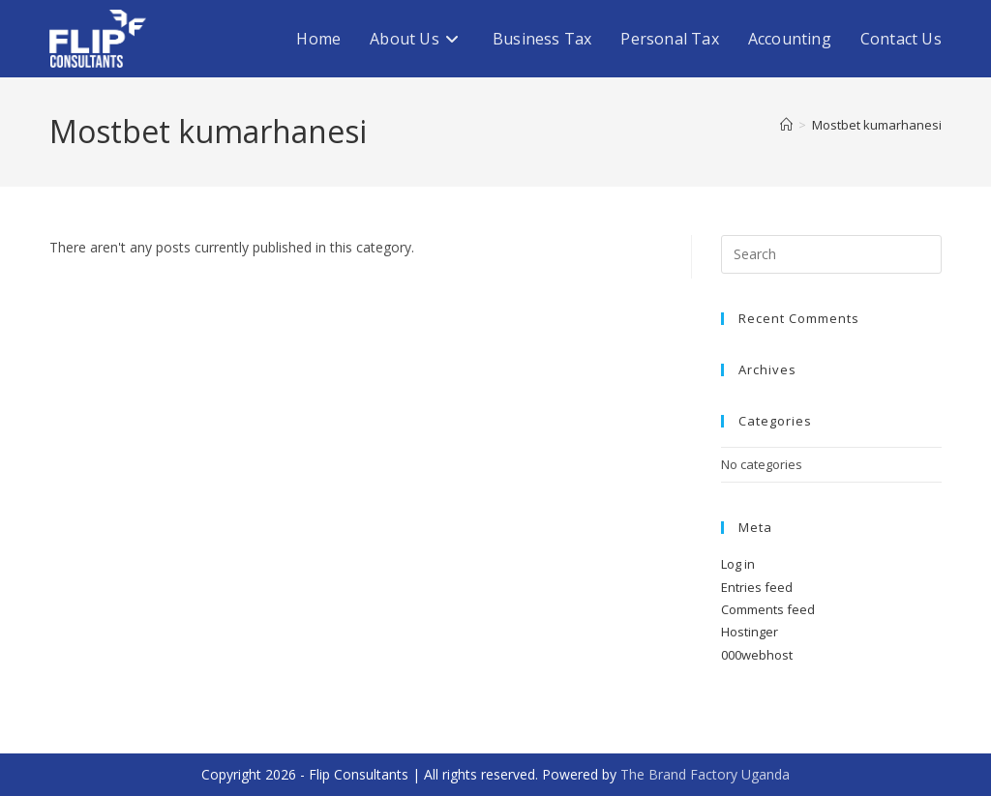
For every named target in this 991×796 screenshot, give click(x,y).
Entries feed (757, 587)
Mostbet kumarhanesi (877, 124)
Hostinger (749, 631)
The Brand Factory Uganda (705, 774)
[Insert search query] (831, 254)
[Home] (786, 124)
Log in (738, 564)
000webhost (757, 654)
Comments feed (768, 609)
